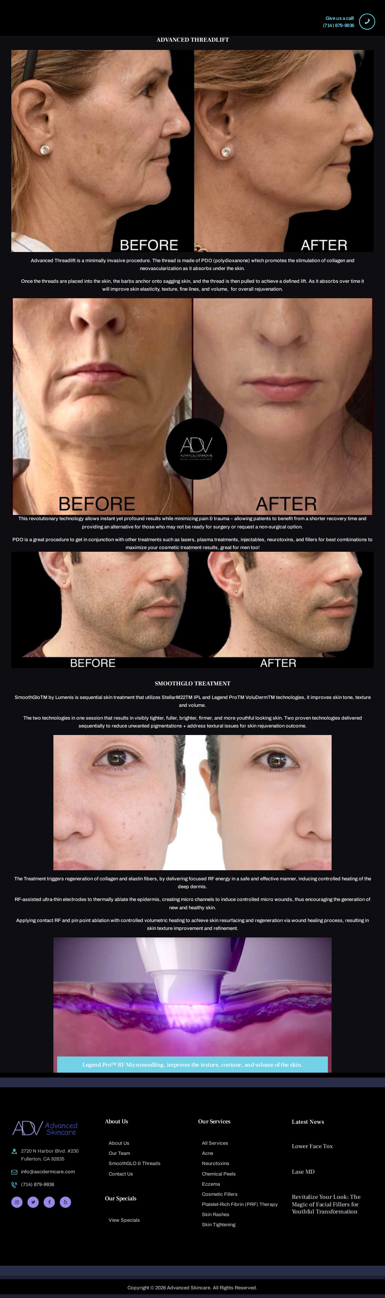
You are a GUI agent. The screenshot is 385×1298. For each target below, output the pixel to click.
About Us (119, 1143)
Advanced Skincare (188, 1287)
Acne (207, 1153)
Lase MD (303, 1172)
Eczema (211, 1184)
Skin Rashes (215, 1214)
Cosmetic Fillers (220, 1194)
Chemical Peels (219, 1174)
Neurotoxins (215, 1163)
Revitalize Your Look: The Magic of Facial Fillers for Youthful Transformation (326, 1204)
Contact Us (121, 1174)
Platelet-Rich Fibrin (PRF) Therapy (240, 1204)
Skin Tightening (218, 1224)
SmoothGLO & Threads (135, 1163)
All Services (215, 1143)
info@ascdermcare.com (48, 1171)
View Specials (124, 1220)
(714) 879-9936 (37, 1184)
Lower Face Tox (312, 1146)
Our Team (119, 1153)
